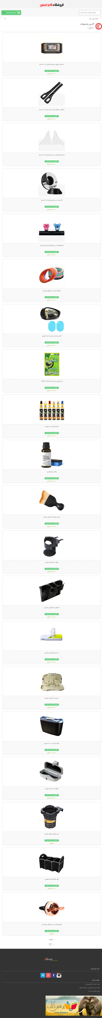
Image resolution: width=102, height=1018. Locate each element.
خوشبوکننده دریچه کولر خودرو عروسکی (51, 245)
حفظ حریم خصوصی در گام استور (89, 988)
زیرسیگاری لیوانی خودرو (51, 834)
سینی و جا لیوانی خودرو (52, 698)
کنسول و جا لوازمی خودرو (51, 607)
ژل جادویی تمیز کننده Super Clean (51, 381)
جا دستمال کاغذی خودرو (51, 653)
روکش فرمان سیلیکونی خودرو (52, 291)
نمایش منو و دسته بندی (88, 12)
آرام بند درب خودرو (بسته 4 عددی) (51, 200)
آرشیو (91, 28)
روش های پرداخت (94, 991)
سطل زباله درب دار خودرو (51, 743)
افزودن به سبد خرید (52, 71)
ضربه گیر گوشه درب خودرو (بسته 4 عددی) (52, 155)
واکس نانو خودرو (52, 472)
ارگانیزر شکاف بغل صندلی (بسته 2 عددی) (51, 110)
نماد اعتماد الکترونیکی (93, 984)
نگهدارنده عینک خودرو (51, 789)
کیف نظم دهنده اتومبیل (52, 879)
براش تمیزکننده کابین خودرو (51, 517)
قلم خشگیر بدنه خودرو (51, 426)
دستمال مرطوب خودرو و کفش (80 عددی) (51, 64)
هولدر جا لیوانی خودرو (51, 562)
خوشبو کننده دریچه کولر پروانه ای (52, 924)
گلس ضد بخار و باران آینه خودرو (51, 336)
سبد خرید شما (11, 12)
